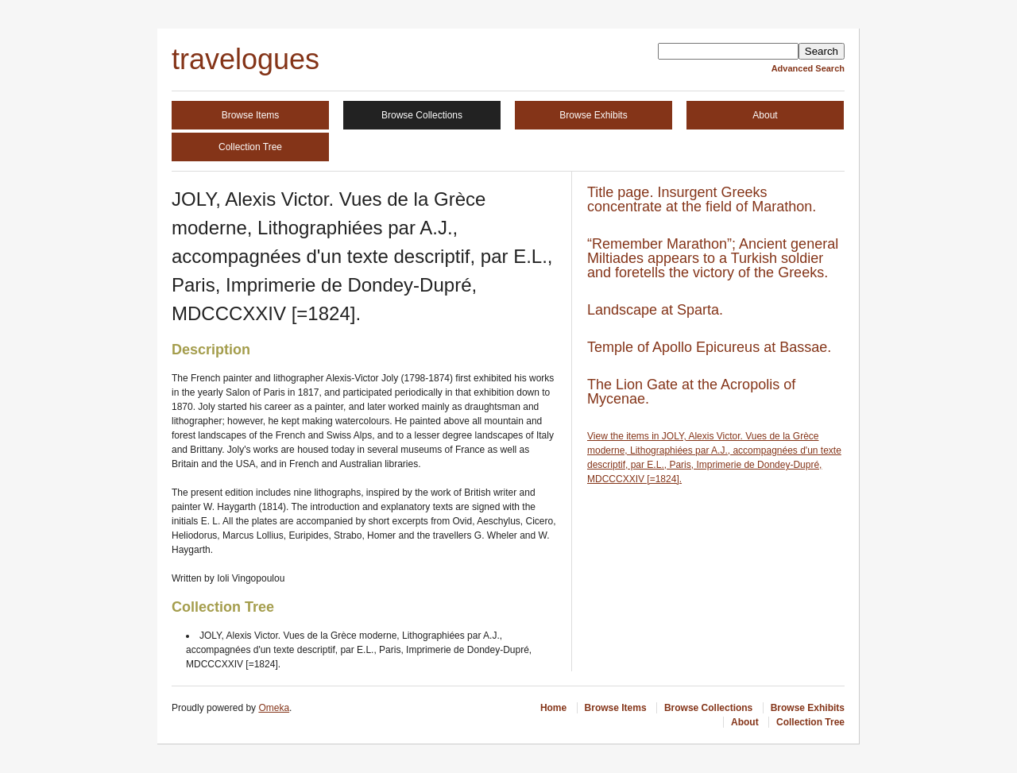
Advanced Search (808, 68)
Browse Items (251, 115)
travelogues (245, 59)
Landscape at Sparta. (655, 310)
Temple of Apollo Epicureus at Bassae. (709, 347)
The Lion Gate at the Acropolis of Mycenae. (691, 392)
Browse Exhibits (593, 115)
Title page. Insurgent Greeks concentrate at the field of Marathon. (701, 199)
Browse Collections (421, 115)
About (764, 115)
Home (553, 707)
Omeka (273, 707)
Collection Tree (250, 147)
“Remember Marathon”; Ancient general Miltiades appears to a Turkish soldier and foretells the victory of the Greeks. (712, 258)
